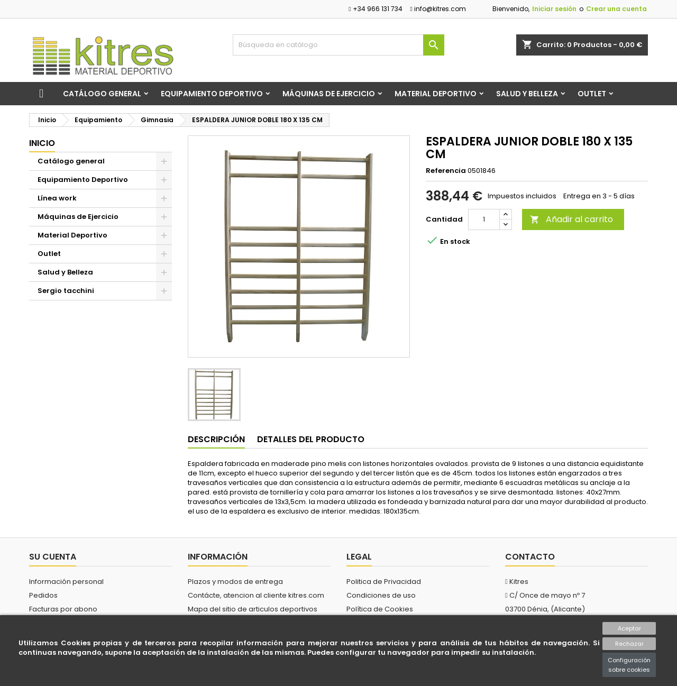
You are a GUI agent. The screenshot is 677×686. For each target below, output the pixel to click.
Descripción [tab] (216, 439)
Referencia (446, 171)
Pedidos (43, 595)
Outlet (592, 93)
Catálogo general (102, 93)
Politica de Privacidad (383, 582)
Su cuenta (52, 557)
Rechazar (629, 643)
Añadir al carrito (571, 219)
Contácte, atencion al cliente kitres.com (256, 595)
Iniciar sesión (554, 8)
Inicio (42, 143)
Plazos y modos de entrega (235, 582)
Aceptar (629, 628)
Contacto (530, 557)
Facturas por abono (63, 609)
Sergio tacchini (66, 291)
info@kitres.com (438, 8)
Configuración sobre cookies (629, 665)
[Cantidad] (484, 219)
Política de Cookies (379, 609)
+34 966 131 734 (375, 8)
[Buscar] (338, 45)
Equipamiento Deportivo (212, 93)
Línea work (57, 198)
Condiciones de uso (381, 595)
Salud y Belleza (527, 93)
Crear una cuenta (616, 8)
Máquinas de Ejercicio (328, 93)
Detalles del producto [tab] (310, 439)
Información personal (66, 582)
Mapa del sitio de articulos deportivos (252, 609)
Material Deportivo (436, 93)
